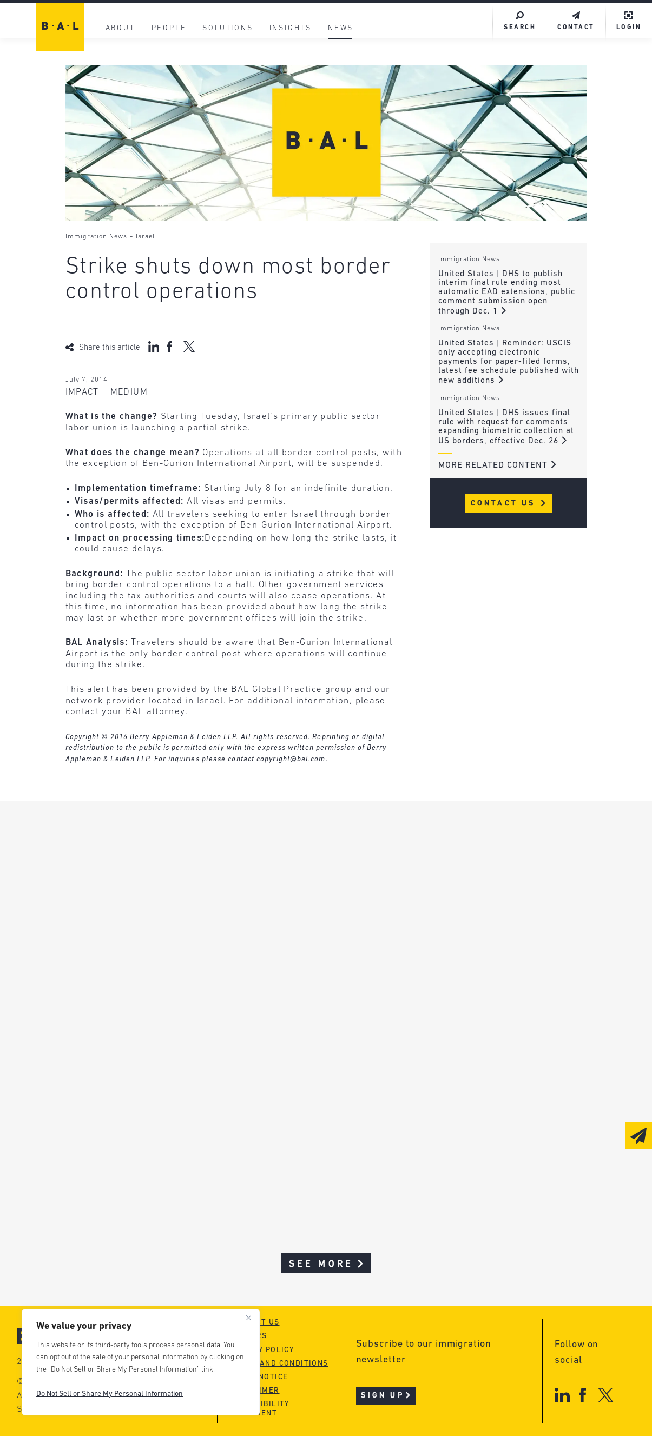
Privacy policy (262, 1351)
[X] (606, 1396)
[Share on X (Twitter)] (189, 346)
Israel (145, 237)
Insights (290, 28)
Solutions (227, 28)
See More (327, 1264)
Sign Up (386, 1396)
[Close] (248, 1318)
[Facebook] (582, 1396)
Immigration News (96, 237)
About (120, 28)
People (169, 28)
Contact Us (509, 504)
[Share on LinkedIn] (153, 346)
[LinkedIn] (562, 1396)
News (340, 28)
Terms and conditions (279, 1364)
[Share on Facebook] (171, 346)
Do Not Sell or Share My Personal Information (109, 1394)
